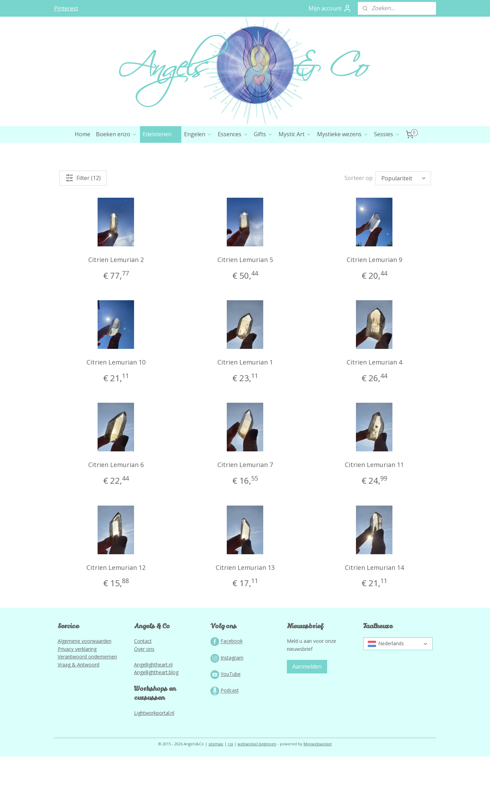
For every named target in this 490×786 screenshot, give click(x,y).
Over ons (144, 678)
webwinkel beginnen (257, 773)
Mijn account (329, 8)
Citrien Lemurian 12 (115, 597)
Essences (233, 163)
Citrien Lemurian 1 (245, 391)
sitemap (215, 773)
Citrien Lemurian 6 (115, 494)
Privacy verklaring (77, 678)
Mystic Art (295, 163)
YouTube (231, 703)
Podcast (230, 720)
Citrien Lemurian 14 (374, 597)
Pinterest (66, 8)
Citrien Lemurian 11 (374, 494)
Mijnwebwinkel (318, 773)
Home (82, 163)
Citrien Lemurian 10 (115, 391)
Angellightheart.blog (156, 701)
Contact (143, 670)
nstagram (232, 687)
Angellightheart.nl (153, 694)
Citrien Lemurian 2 (115, 289)
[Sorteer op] (403, 207)
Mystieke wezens (342, 163)
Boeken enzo (116, 163)
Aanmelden (307, 696)
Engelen (198, 163)
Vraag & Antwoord (78, 694)
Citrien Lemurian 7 (245, 494)
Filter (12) (83, 207)
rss (230, 773)
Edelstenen (160, 163)
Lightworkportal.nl (154, 742)
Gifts (263, 163)
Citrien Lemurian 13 (244, 597)
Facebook (232, 671)
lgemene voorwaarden (86, 670)
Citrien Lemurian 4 (374, 391)
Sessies (387, 163)
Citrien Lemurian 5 (245, 289)
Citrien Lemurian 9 (374, 289)
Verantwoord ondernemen (87, 686)
